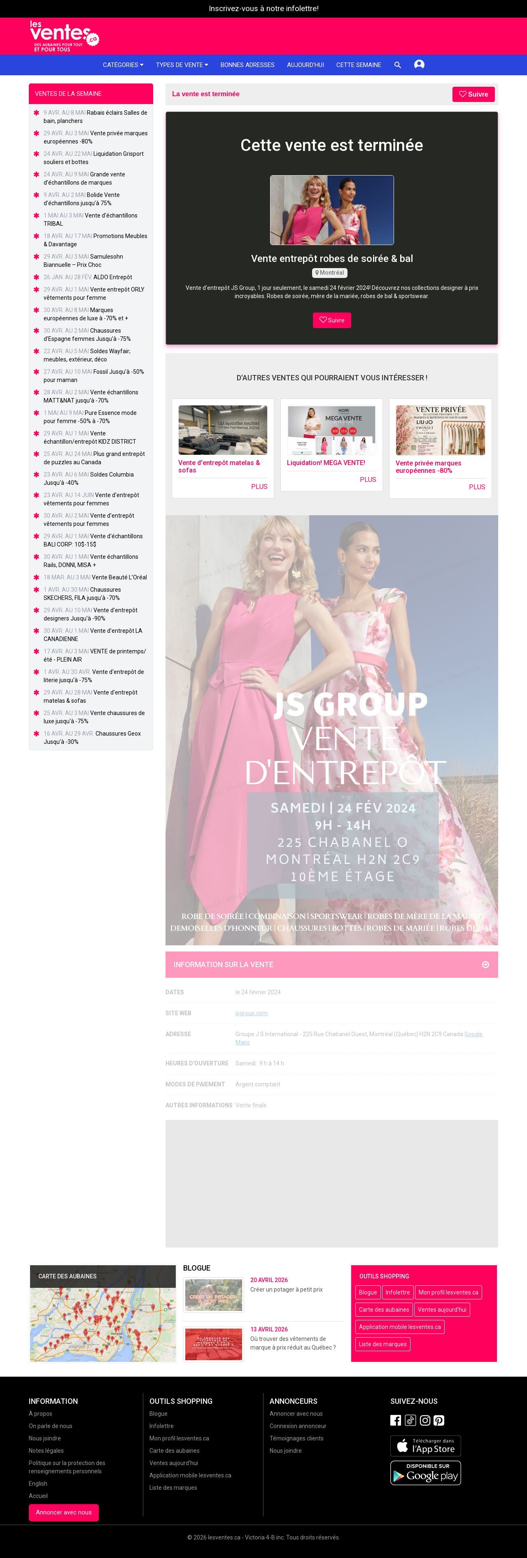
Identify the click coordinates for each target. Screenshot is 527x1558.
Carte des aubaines (384, 1309)
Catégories (123, 65)
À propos (40, 1413)
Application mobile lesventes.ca (400, 1327)
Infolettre (398, 1292)
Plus (259, 487)
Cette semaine (358, 65)
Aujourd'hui (305, 65)
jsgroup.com (252, 1013)
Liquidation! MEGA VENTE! (326, 463)
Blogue (368, 1292)
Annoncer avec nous (64, 1512)
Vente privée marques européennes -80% (429, 467)
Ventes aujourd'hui (442, 1309)
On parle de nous (50, 1426)
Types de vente (182, 65)
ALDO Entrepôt (112, 277)
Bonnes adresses (248, 65)
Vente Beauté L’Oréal (119, 577)
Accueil (38, 1496)
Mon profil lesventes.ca (448, 1292)
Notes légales (46, 1450)
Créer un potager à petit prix (286, 1289)
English (38, 1483)
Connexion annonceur (298, 1426)
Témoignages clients (297, 1438)
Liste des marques (383, 1344)
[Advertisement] (332, 1183)
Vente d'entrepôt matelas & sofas (219, 466)
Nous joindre (45, 1438)
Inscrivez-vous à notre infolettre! (264, 8)
